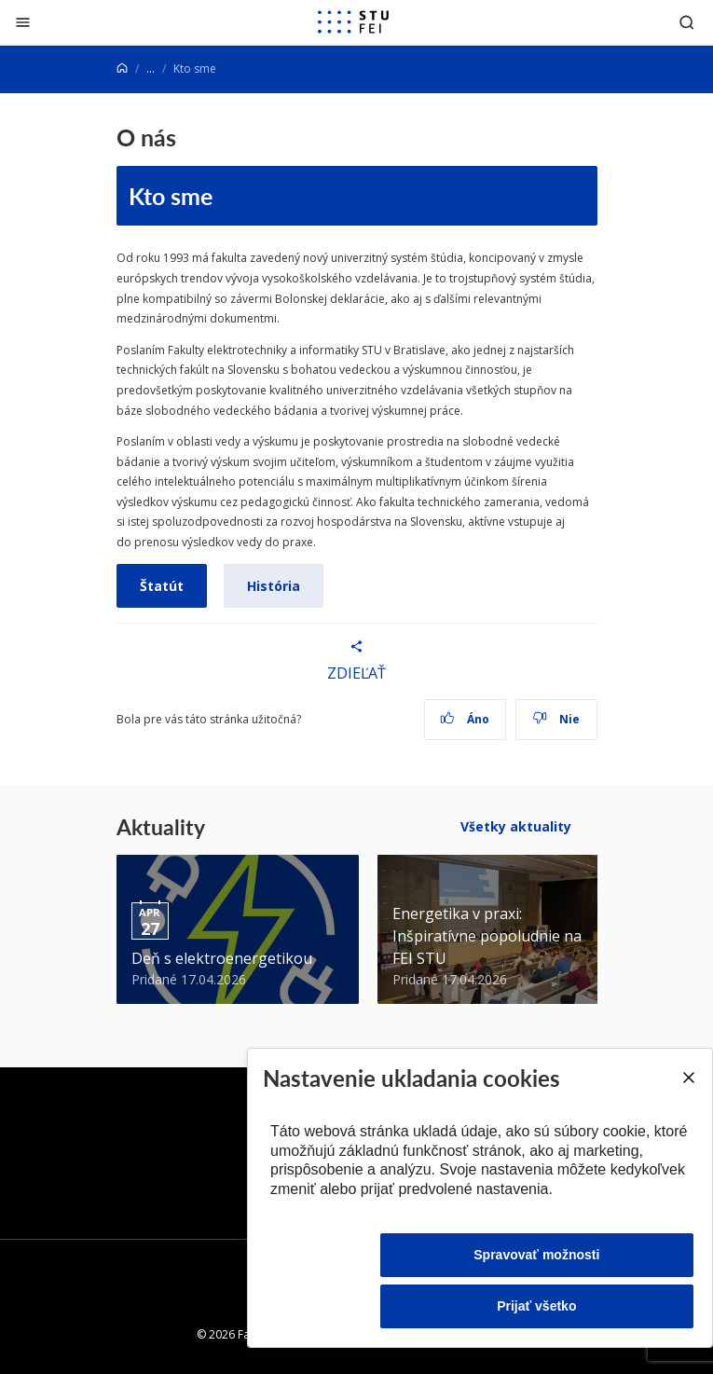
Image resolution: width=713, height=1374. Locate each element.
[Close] (688, 1077)
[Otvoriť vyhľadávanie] (687, 22)
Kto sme (171, 196)
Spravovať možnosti (536, 1254)
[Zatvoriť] (23, 22)
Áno (464, 719)
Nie (556, 719)
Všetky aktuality (515, 826)
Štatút (162, 586)
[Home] (122, 68)
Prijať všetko (536, 1305)
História (273, 586)
